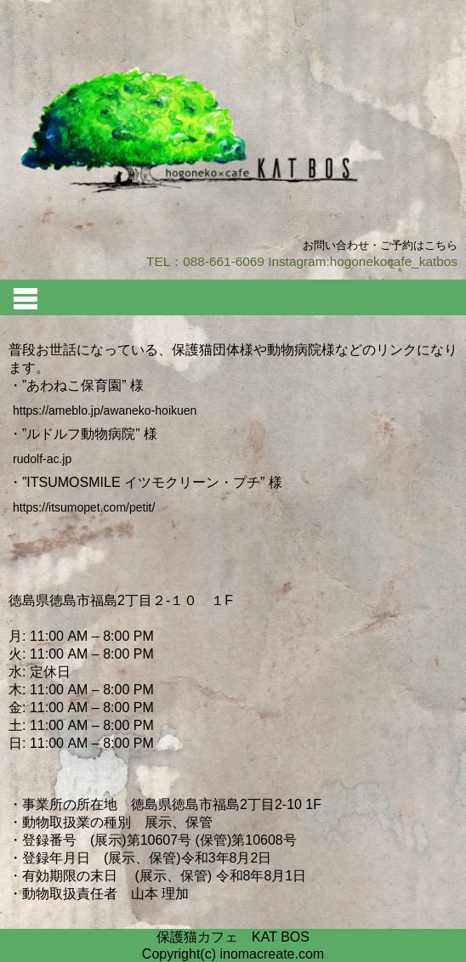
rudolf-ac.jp (42, 459)
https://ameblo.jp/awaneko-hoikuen (104, 410)
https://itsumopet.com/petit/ (84, 507)
